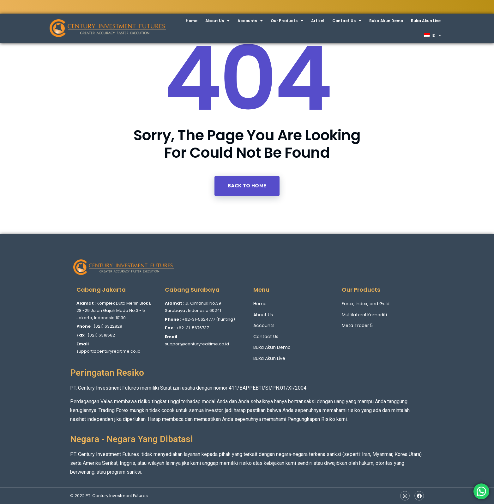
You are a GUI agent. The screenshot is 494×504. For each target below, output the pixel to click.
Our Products (287, 21)
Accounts (250, 21)
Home (191, 20)
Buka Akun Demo (386, 20)
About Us (217, 21)
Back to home (247, 186)
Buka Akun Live (426, 20)
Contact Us (346, 21)
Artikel (317, 20)
